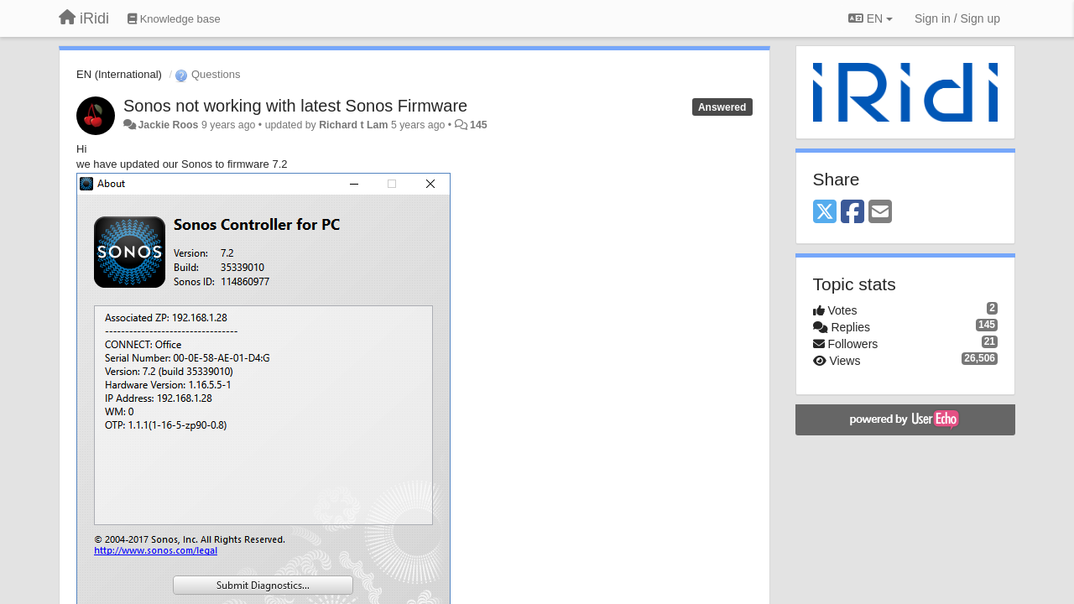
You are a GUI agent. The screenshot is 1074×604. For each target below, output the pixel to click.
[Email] (880, 212)
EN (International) (119, 74)
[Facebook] (852, 212)
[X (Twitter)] (825, 212)
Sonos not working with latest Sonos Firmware (295, 105)
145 (478, 125)
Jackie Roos (168, 125)
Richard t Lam (353, 125)
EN (870, 18)
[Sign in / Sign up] (957, 18)
